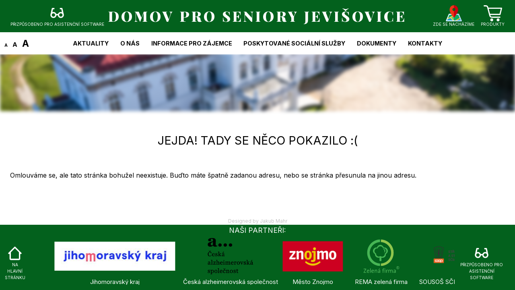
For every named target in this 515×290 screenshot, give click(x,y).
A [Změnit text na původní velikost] (14, 44)
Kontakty (425, 43)
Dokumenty (376, 43)
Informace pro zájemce (191, 43)
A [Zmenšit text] (6, 45)
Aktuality (91, 43)
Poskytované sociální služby (294, 43)
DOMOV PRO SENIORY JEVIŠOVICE (257, 15)
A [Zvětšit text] (25, 43)
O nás (130, 43)
